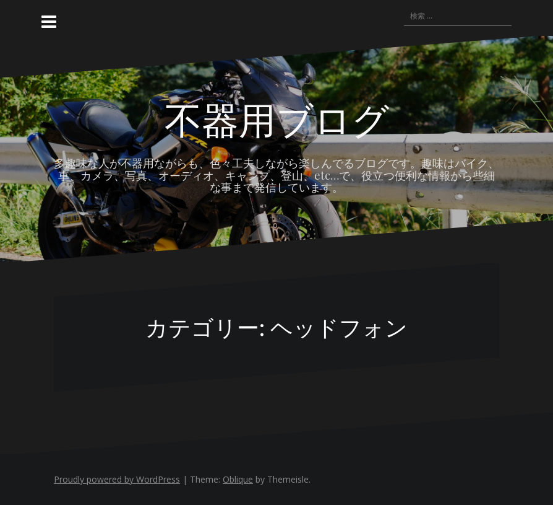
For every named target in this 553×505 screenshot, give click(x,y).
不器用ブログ (277, 118)
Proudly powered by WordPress (117, 479)
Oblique (238, 479)
